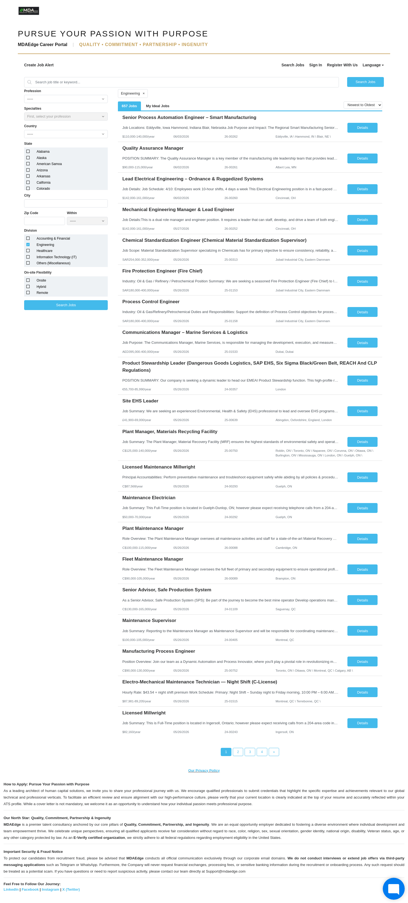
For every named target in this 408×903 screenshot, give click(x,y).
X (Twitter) (71, 889)
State (28, 144)
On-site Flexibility (38, 272)
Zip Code (31, 213)
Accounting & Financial (53, 238)
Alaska (41, 158)
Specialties (32, 108)
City (27, 195)
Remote (42, 293)
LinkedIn (11, 889)
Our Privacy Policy (204, 770)
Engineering (45, 245)
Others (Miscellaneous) (53, 263)
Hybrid (41, 287)
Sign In (315, 65)
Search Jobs (293, 65)
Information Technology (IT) (56, 257)
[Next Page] (274, 752)
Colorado (43, 189)
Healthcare (44, 251)
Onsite (41, 280)
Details (362, 128)
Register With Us (342, 65)
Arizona (42, 170)
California (43, 182)
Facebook (30, 889)
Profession (32, 91)
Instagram (50, 889)
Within (72, 213)
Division (30, 230)
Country (30, 126)
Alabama (42, 152)
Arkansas (43, 176)
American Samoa (49, 164)
